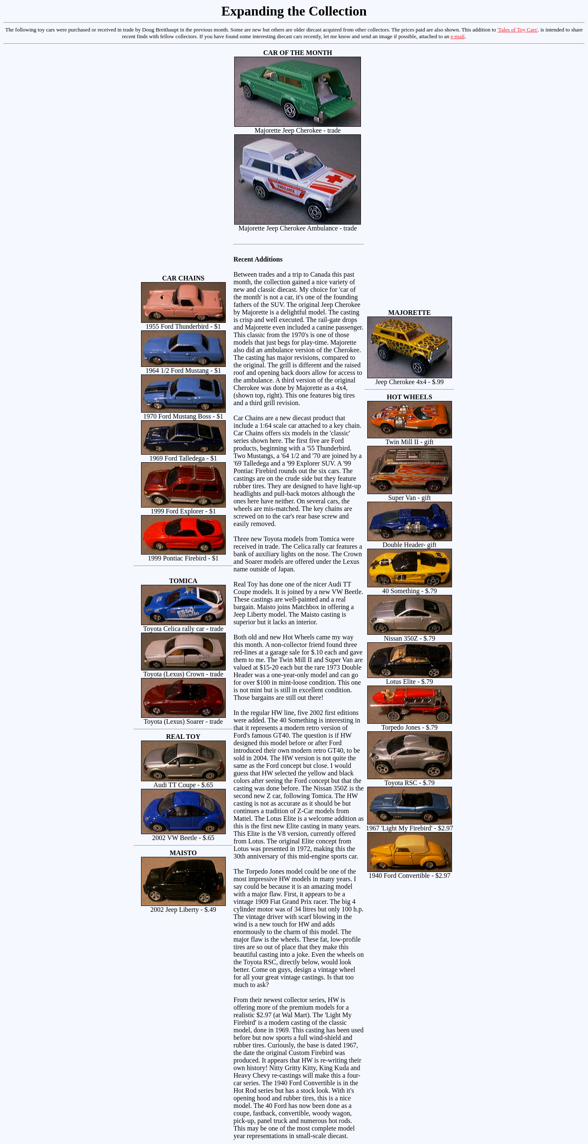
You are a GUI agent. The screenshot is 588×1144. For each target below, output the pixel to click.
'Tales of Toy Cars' (517, 29)
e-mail (458, 36)
